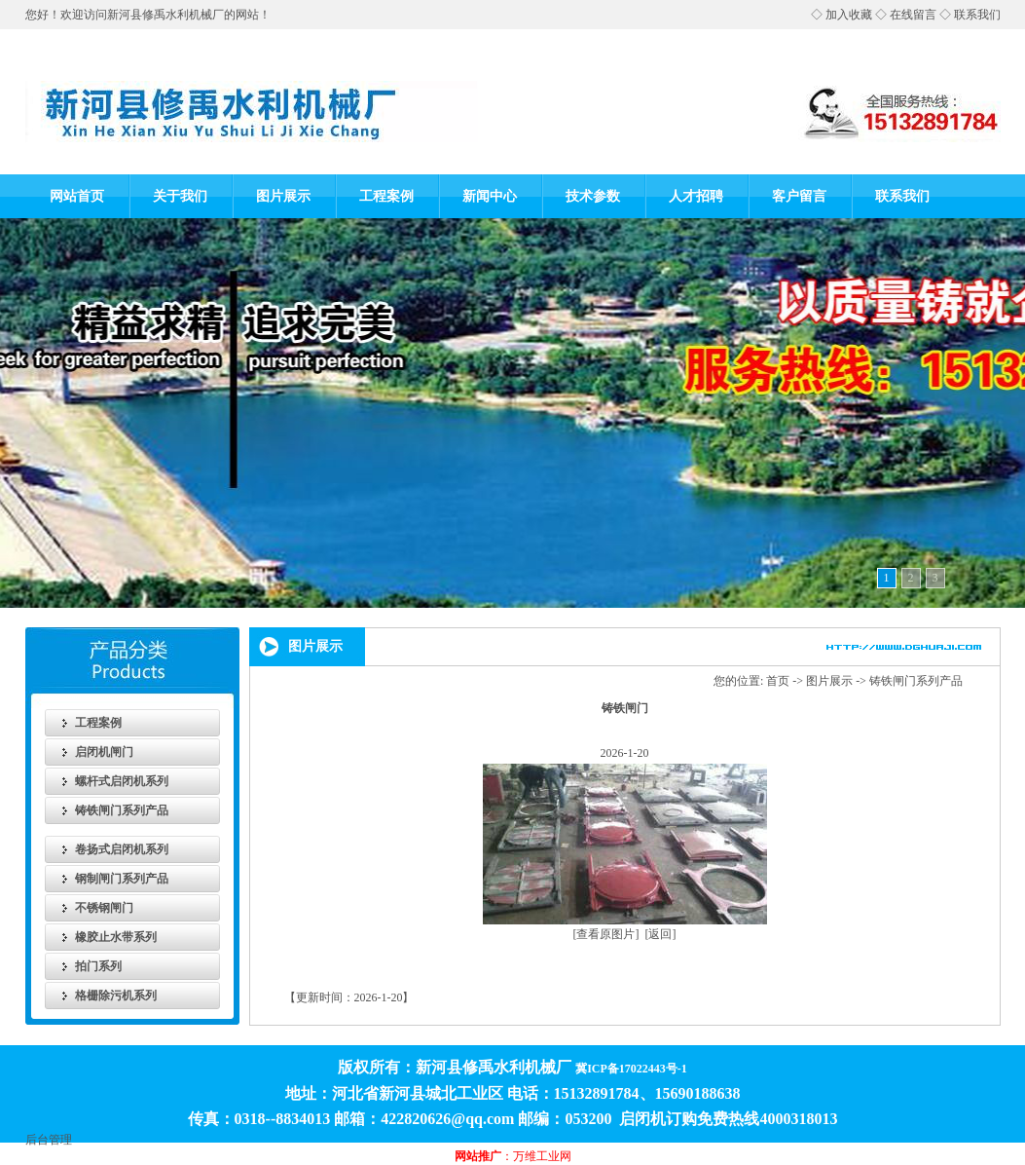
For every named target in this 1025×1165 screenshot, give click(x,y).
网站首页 (77, 196)
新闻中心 (489, 196)
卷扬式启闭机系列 (121, 849)
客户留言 (799, 196)
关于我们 (180, 196)
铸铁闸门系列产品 (121, 810)
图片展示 (283, 196)
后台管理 (48, 1139)
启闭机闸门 (104, 752)
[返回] (661, 934)
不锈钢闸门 (104, 908)
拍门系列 (98, 966)
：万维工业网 (513, 1156)
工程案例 (386, 196)
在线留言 (913, 14)
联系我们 (977, 14)
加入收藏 (848, 14)
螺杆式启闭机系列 (121, 781)
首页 (777, 681)
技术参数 (593, 196)
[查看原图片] (606, 934)
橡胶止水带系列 (116, 937)
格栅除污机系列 (116, 995)
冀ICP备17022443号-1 (631, 1068)
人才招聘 (696, 196)
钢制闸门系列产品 (121, 878)
